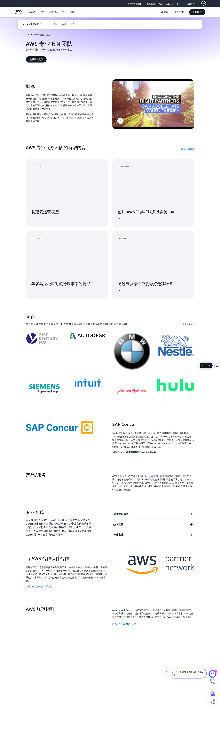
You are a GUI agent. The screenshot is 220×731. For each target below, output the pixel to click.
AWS (28, 34)
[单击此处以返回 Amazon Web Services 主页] (18, 14)
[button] (32, 12)
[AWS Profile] (203, 3)
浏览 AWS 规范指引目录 (124, 620)
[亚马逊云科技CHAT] (212, 674)
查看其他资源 (187, 145)
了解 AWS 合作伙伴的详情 (39, 583)
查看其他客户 (188, 321)
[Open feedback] (216, 365)
